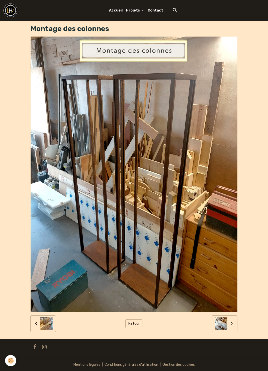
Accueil (116, 10)
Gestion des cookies (178, 364)
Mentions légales (86, 364)
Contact (155, 10)
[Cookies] (10, 360)
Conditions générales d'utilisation (131, 364)
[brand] (11, 10)
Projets (133, 10)
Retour (134, 323)
